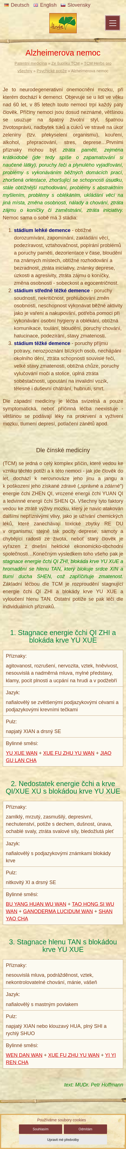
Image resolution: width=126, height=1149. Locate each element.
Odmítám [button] (85, 1129)
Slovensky (75, 5)
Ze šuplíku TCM (65, 63)
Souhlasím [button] (41, 1129)
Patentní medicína (30, 63)
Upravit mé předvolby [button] (63, 1140)
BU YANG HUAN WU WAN (36, 904)
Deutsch (16, 5)
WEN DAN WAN (24, 1055)
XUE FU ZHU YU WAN (68, 753)
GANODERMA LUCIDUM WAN (58, 911)
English (45, 5)
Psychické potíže (52, 71)
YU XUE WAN (21, 753)
